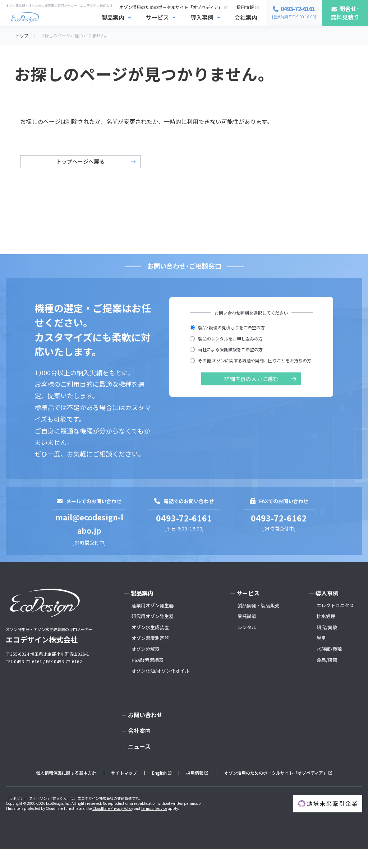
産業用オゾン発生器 (153, 605)
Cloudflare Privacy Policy (112, 808)
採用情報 (245, 7)
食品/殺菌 (327, 660)
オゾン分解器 (146, 648)
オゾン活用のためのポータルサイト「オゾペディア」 (170, 7)
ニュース (139, 746)
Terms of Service (154, 808)
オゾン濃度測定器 (150, 638)
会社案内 (245, 17)
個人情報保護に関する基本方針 (66, 773)
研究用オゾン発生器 (153, 616)
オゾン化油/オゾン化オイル (160, 670)
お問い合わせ (145, 714)
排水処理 (326, 616)
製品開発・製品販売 (259, 605)
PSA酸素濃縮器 (148, 660)
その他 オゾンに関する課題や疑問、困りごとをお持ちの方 (250, 360)
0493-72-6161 (184, 518)
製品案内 (112, 17)
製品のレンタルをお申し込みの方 (226, 338)
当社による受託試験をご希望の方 (226, 349)
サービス (157, 17)
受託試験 (247, 616)
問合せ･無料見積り (345, 12)
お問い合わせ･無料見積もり (304, 834)
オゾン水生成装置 (150, 627)
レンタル (247, 627)
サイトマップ (124, 773)
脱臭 (321, 638)
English (159, 773)
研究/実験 (327, 627)
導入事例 (201, 17)
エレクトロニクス (335, 605)
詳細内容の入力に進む (251, 378)
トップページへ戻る (80, 161)
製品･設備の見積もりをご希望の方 (227, 327)
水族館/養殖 (329, 648)
